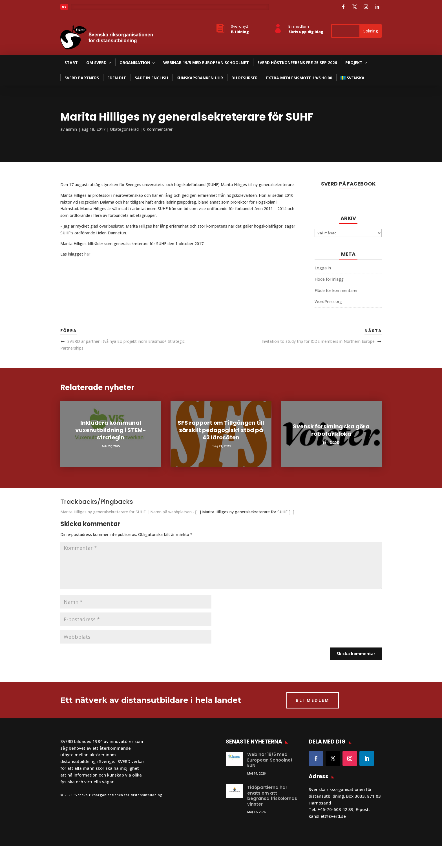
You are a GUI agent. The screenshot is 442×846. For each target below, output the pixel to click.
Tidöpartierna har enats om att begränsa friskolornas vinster (272, 795)
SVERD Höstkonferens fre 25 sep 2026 (297, 62)
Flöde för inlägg (329, 279)
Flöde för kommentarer (336, 290)
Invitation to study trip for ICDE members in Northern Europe (318, 341)
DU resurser (244, 77)
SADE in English (151, 77)
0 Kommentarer (158, 129)
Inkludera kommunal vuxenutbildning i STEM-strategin (110, 430)
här (87, 254)
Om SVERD (96, 62)
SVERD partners (82, 77)
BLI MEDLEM (313, 700)
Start (71, 62)
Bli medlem (298, 26)
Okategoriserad (124, 129)
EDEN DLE (116, 77)
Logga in (323, 268)
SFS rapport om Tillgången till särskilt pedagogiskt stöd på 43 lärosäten (221, 430)
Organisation (135, 62)
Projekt (354, 62)
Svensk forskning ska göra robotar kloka (331, 430)
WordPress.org (328, 301)
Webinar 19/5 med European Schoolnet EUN (270, 759)
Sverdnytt (239, 26)
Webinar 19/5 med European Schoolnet (206, 62)
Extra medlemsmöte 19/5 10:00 (299, 77)
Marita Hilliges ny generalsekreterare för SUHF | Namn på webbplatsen (126, 511)
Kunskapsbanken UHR (199, 77)
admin (71, 129)
